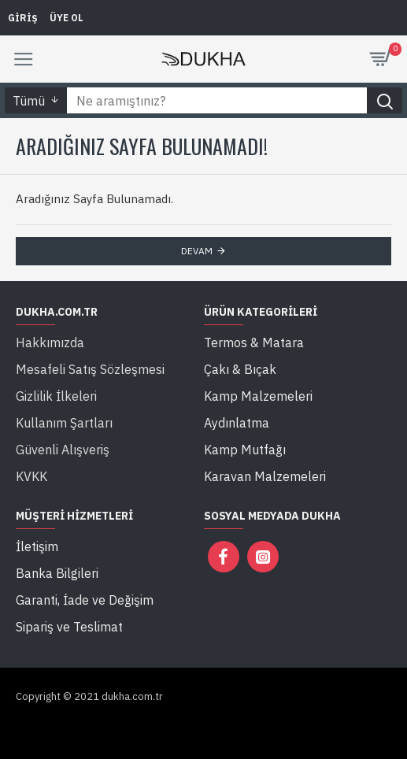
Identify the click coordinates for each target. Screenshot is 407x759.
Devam (197, 251)
